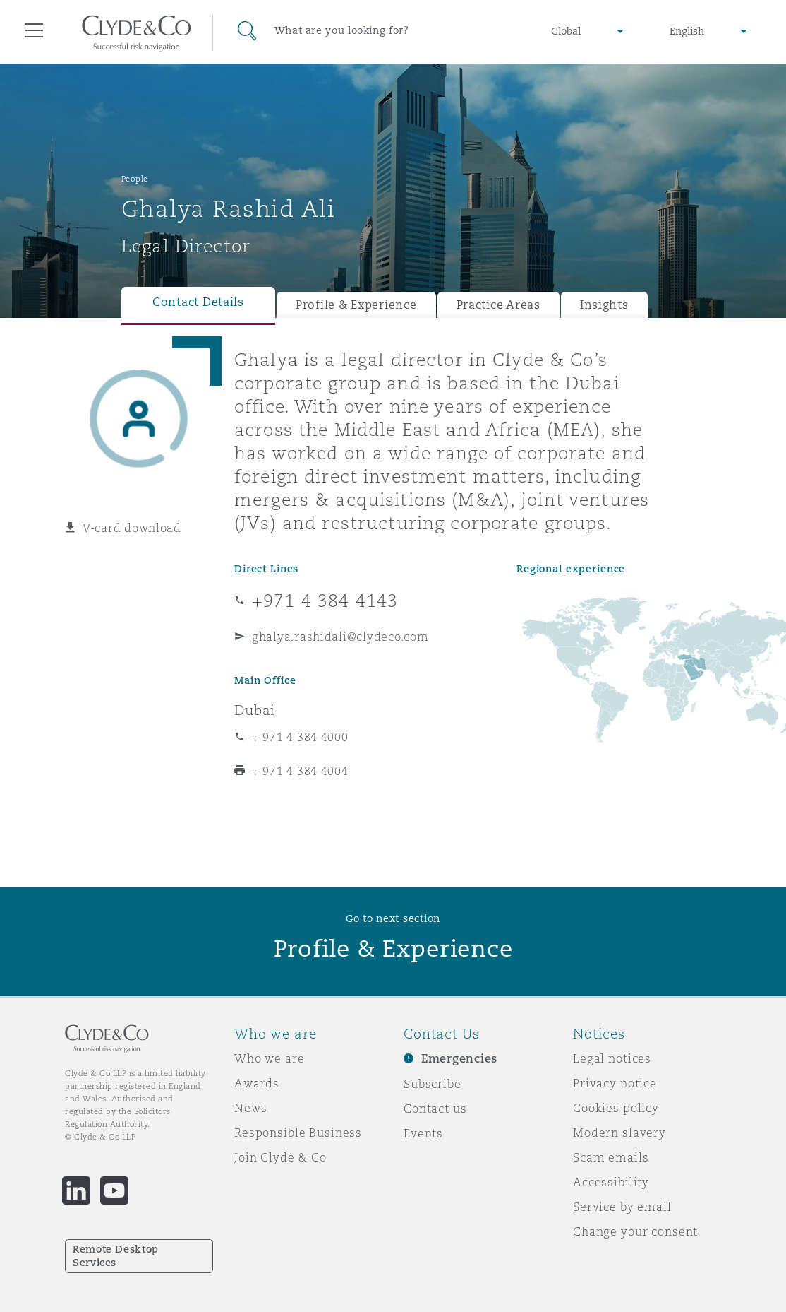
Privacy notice (615, 1083)
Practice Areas (498, 304)
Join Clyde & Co (280, 1157)
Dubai (254, 710)
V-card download (132, 528)
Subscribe (432, 1084)
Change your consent (635, 1231)
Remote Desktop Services (116, 1256)
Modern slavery (619, 1132)
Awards (256, 1083)
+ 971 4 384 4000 (300, 737)
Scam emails (610, 1157)
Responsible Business (298, 1132)
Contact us (435, 1108)
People (134, 179)
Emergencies (459, 1058)
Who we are (269, 1058)
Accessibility (611, 1182)
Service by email (622, 1207)
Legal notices (612, 1058)
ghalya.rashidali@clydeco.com (340, 637)
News (250, 1108)
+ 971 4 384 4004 (300, 771)
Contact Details (198, 302)
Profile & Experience (356, 304)
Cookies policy (616, 1108)
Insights (604, 304)
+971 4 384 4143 (325, 600)
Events (423, 1133)
